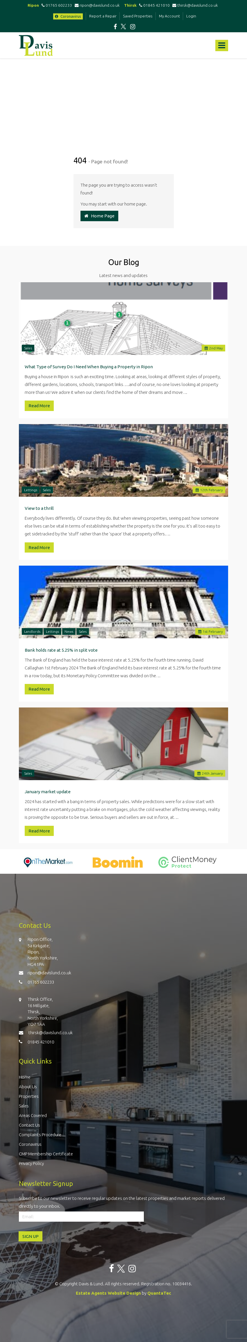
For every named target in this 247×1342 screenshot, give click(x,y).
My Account (169, 16)
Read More (39, 405)
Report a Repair (103, 16)
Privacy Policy (31, 1163)
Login (191, 16)
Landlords (32, 631)
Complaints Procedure (40, 1134)
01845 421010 (153, 5)
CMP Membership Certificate (46, 1153)
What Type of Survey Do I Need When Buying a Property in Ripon (89, 366)
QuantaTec (159, 1293)
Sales (28, 348)
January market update (48, 791)
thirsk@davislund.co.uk (195, 5)
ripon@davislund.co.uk (97, 5)
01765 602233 (56, 5)
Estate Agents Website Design (108, 1293)
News (69, 631)
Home (25, 1077)
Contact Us (29, 1125)
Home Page (99, 215)
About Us (28, 1086)
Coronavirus (68, 16)
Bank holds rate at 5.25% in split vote (61, 650)
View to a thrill (39, 508)
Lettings (30, 490)
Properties (29, 1096)
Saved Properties (138, 16)
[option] (48, 865)
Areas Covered (33, 1115)
